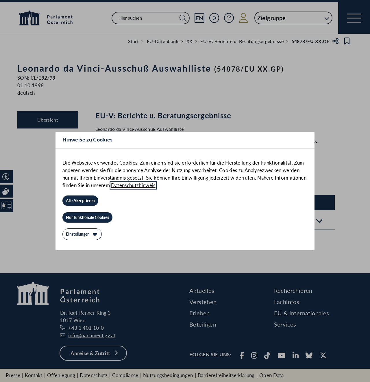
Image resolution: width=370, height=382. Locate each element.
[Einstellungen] (82, 234)
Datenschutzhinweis (133, 185)
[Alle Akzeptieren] (80, 200)
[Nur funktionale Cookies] (87, 217)
